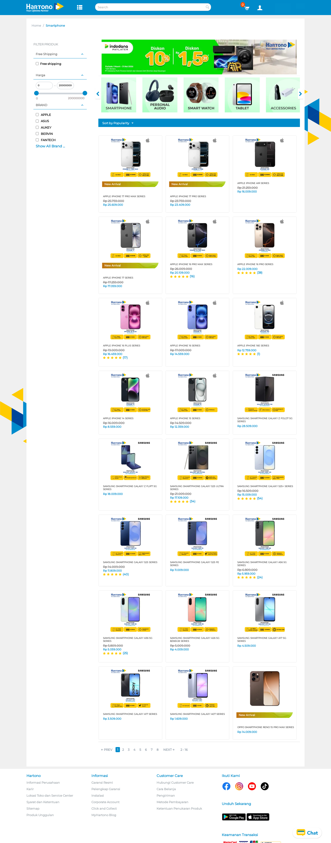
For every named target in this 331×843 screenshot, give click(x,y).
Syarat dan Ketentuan (42, 802)
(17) (125, 357)
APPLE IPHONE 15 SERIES (185, 418)
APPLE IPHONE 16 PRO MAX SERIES (191, 264)
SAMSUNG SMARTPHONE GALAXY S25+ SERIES (265, 486)
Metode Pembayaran (172, 802)
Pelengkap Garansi (105, 789)
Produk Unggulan (40, 815)
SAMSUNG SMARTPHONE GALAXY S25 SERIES (130, 562)
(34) (192, 501)
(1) (258, 354)
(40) (126, 574)
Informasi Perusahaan (43, 782)
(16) (192, 276)
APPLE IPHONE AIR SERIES (253, 183)
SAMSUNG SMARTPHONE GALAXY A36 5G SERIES (127, 640)
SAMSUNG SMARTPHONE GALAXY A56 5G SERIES (262, 564)
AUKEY (43, 127)
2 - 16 (184, 749)
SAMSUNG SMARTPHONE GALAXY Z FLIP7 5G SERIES (130, 488)
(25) (125, 653)
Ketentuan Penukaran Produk (179, 808)
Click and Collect (104, 808)
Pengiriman (166, 795)
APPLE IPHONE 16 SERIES (185, 345)
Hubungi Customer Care (175, 782)
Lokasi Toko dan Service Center (49, 795)
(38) (259, 272)
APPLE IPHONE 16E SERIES (253, 345)
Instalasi (97, 795)
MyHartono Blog (103, 815)
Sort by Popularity (117, 123)
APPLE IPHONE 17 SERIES (118, 277)
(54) (260, 498)
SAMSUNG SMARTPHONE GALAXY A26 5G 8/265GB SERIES (194, 640)
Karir (30, 789)
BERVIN (44, 134)
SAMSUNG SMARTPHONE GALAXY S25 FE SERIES (194, 564)
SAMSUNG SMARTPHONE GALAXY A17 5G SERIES (261, 640)
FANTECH (46, 140)
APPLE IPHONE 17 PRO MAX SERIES (124, 196)
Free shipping (48, 64)
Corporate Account (105, 802)
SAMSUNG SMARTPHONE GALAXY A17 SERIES (130, 714)
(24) (260, 577)
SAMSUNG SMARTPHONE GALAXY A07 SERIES (197, 714)
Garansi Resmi (102, 782)
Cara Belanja (166, 789)
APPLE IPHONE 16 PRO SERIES (255, 264)
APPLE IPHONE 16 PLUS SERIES (121, 345)
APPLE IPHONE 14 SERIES (118, 418)
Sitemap (32, 808)
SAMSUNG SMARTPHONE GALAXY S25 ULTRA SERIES (197, 488)
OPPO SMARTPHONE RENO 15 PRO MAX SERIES (265, 727)
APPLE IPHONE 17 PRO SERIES (188, 196)
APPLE (43, 115)
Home (36, 25)
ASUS (42, 121)
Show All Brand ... (50, 146)
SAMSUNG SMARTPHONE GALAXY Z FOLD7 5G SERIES (264, 420)
